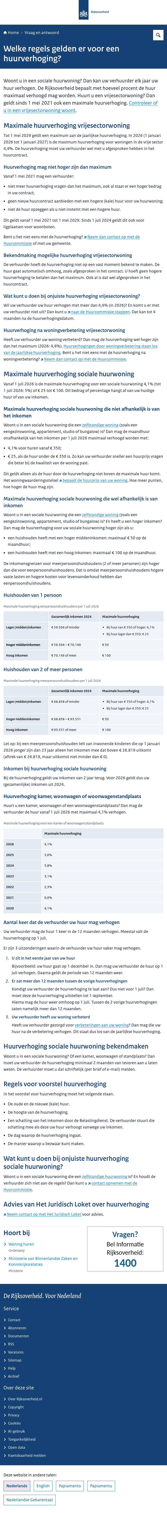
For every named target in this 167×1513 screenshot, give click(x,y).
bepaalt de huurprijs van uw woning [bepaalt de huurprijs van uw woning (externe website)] (93, 480)
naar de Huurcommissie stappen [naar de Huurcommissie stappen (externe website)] (99, 312)
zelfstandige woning (100, 425)
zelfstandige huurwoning (104, 1176)
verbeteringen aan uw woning (102, 1025)
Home (11, 32)
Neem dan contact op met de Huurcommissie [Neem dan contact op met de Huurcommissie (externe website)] (83, 359)
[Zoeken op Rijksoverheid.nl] (158, 35)
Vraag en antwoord (42, 32)
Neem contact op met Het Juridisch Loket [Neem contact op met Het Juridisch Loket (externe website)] (42, 1214)
